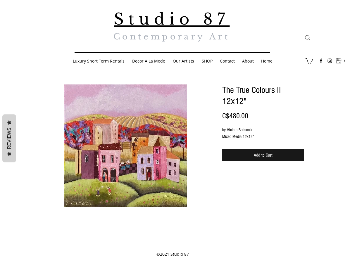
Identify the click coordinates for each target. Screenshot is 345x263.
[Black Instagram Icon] (330, 61)
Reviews (9, 138)
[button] (309, 60)
